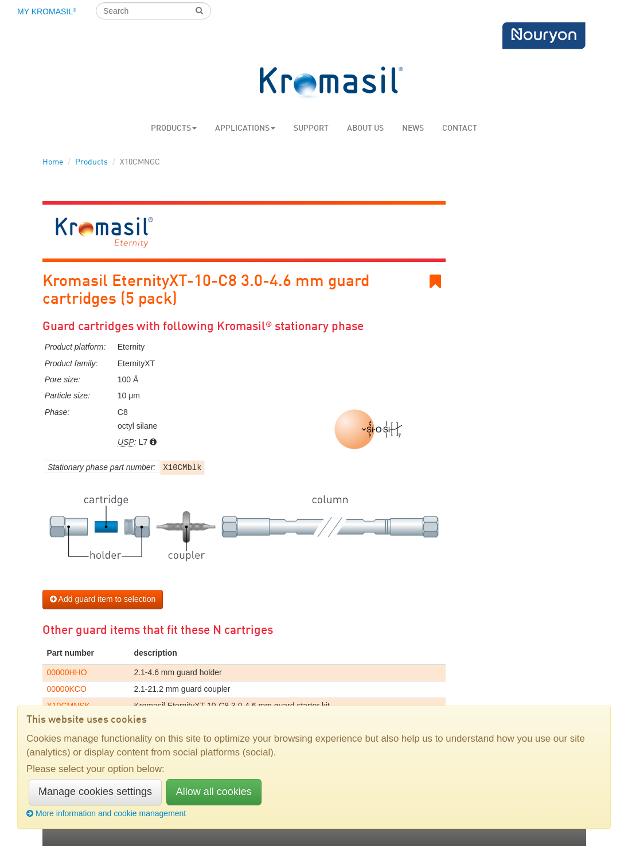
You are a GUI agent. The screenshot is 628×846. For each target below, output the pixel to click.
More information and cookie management (106, 813)
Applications (245, 128)
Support (311, 128)
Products (174, 128)
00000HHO (67, 672)
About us (365, 128)
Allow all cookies (214, 791)
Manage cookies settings (95, 791)
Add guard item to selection (103, 599)
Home (52, 162)
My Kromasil (46, 11)
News (413, 128)
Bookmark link (438, 282)
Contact (459, 128)
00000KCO (67, 689)
